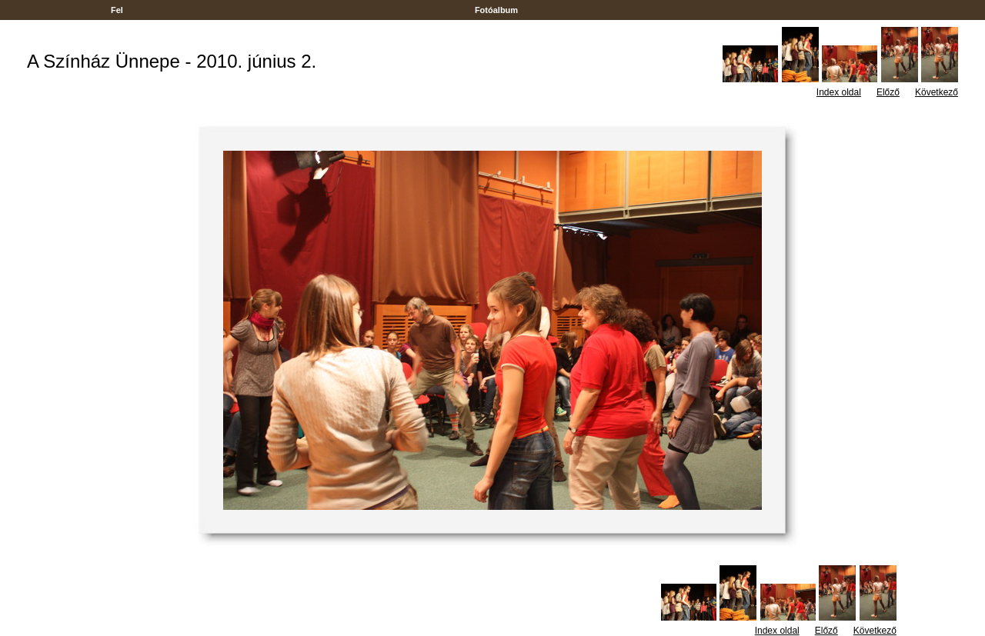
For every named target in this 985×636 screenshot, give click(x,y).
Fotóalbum (496, 10)
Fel (117, 10)
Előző (888, 92)
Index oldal (838, 92)
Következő (936, 92)
